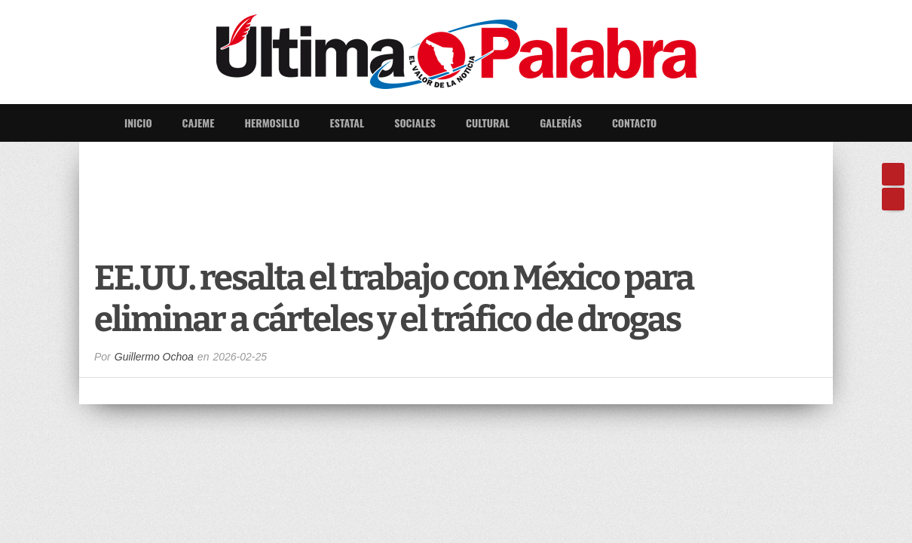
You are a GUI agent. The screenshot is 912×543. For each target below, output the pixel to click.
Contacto (634, 122)
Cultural (488, 122)
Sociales (415, 122)
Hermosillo (271, 122)
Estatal (347, 122)
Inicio (138, 122)
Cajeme (198, 122)
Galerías (561, 122)
